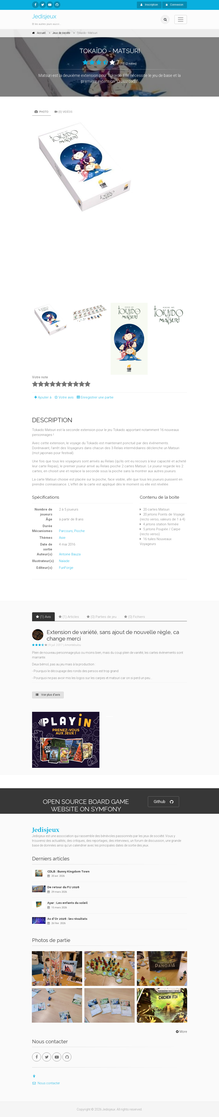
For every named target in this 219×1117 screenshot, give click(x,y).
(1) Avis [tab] (43, 617)
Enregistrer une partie (94, 397)
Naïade (64, 561)
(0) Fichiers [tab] (134, 617)
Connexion (174, 4)
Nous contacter (46, 1083)
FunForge (66, 568)
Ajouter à (41, 397)
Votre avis (63, 397)
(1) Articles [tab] (69, 617)
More (181, 1031)
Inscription (149, 4)
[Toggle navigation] (180, 19)
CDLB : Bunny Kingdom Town (68, 871)
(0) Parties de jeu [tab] (101, 617)
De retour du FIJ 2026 (63, 887)
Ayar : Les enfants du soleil (67, 903)
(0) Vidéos (63, 111)
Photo (41, 111)
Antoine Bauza (70, 554)
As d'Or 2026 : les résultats (67, 918)
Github (163, 802)
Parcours (66, 531)
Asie (62, 538)
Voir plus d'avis (48, 694)
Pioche (79, 531)
